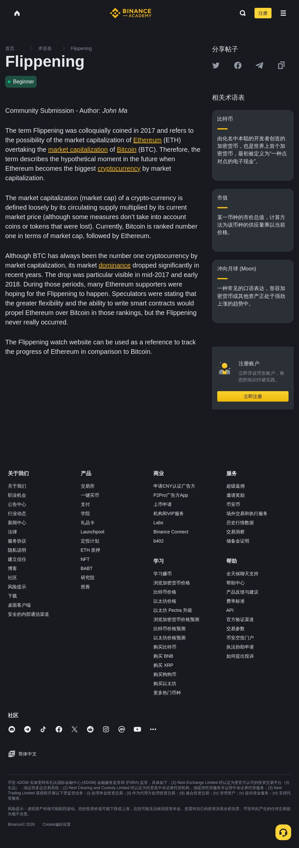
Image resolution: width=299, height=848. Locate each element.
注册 (263, 13)
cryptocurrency (118, 168)
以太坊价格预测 (169, 637)
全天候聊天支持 (242, 573)
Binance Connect (170, 531)
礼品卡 (88, 522)
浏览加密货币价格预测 (176, 619)
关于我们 (17, 486)
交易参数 (235, 628)
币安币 (233, 504)
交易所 (88, 486)
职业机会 (17, 495)
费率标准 (235, 601)
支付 (85, 504)
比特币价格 (164, 592)
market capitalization (78, 149)
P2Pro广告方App (170, 495)
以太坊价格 (164, 601)
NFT (85, 559)
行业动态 (17, 513)
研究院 (88, 577)
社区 (12, 577)
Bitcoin (126, 149)
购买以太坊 (164, 683)
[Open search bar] (241, 13)
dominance (115, 265)
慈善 (85, 586)
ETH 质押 (90, 550)
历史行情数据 (240, 522)
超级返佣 (235, 486)
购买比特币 (164, 646)
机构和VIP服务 (168, 513)
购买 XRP (163, 665)
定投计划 (90, 541)
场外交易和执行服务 (247, 513)
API (230, 610)
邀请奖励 (235, 495)
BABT (87, 568)
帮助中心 (235, 582)
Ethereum (147, 140)
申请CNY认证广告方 (174, 486)
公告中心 (17, 504)
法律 (12, 531)
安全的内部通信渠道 (28, 614)
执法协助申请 (240, 646)
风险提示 (17, 586)
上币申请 (162, 504)
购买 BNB (163, 656)
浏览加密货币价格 (171, 582)
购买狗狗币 (164, 674)
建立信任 (17, 559)
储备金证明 (237, 541)
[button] (283, 13)
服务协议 (17, 541)
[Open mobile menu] (283, 13)
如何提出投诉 (240, 656)
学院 (85, 513)
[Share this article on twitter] (216, 65)
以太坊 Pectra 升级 (172, 610)
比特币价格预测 (169, 628)
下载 (12, 595)
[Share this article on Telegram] (259, 65)
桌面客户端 (19, 605)
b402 (158, 541)
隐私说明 (17, 550)
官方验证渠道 (240, 619)
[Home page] (130, 13)
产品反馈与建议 (242, 592)
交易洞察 (235, 531)
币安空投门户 (240, 637)
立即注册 (253, 396)
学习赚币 (162, 573)
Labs (158, 522)
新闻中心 (17, 522)
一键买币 (90, 495)
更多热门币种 (167, 692)
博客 (12, 568)
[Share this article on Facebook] (238, 65)
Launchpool (92, 531)
